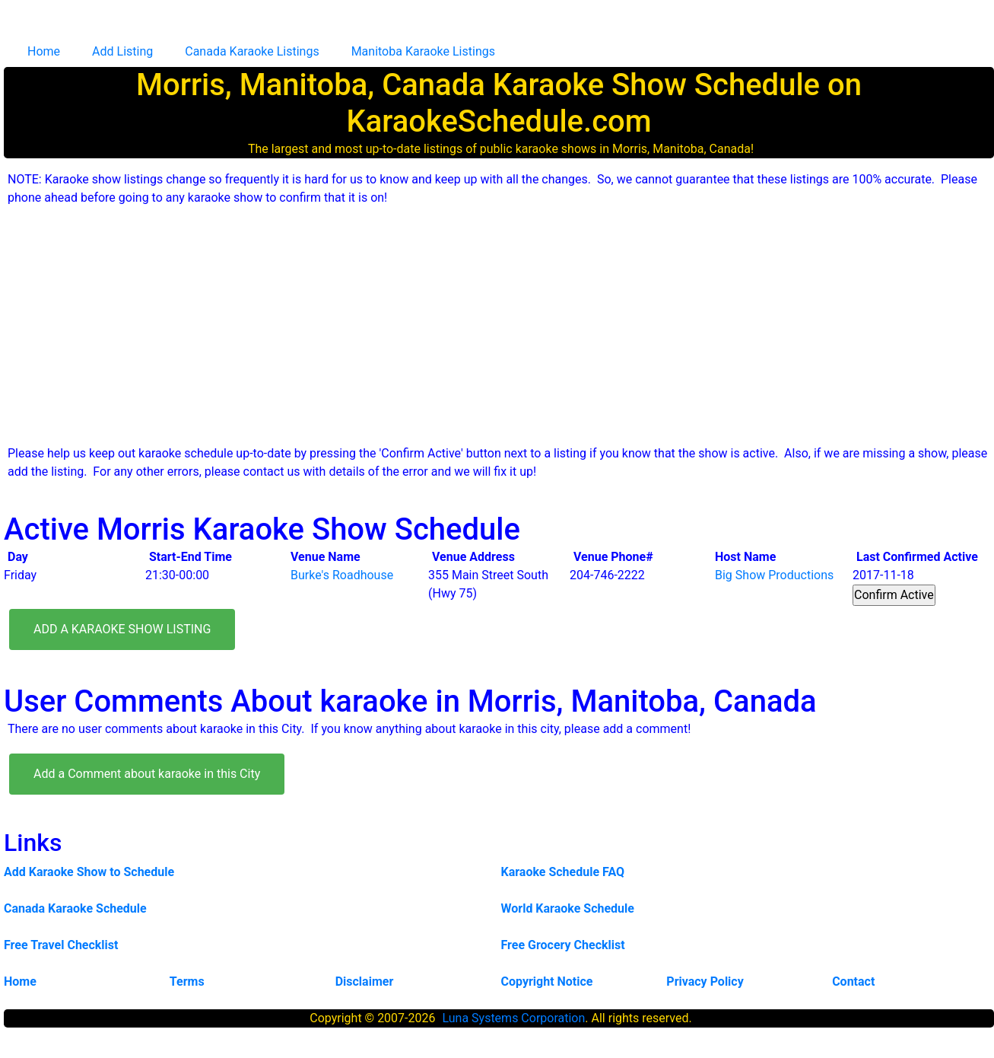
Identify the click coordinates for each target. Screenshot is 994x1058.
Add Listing (122, 51)
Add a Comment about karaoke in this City (146, 773)
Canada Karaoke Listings (252, 51)
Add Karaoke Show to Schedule (89, 872)
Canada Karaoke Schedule (75, 908)
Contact (853, 981)
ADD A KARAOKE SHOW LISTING (122, 629)
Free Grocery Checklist (563, 945)
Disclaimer (364, 981)
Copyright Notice (546, 981)
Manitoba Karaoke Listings (423, 51)
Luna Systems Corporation (513, 1018)
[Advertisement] (502, 325)
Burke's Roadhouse (342, 575)
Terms (187, 981)
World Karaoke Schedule (567, 908)
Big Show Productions (774, 575)
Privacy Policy (704, 981)
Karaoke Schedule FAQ (563, 872)
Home (43, 51)
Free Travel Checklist (61, 945)
